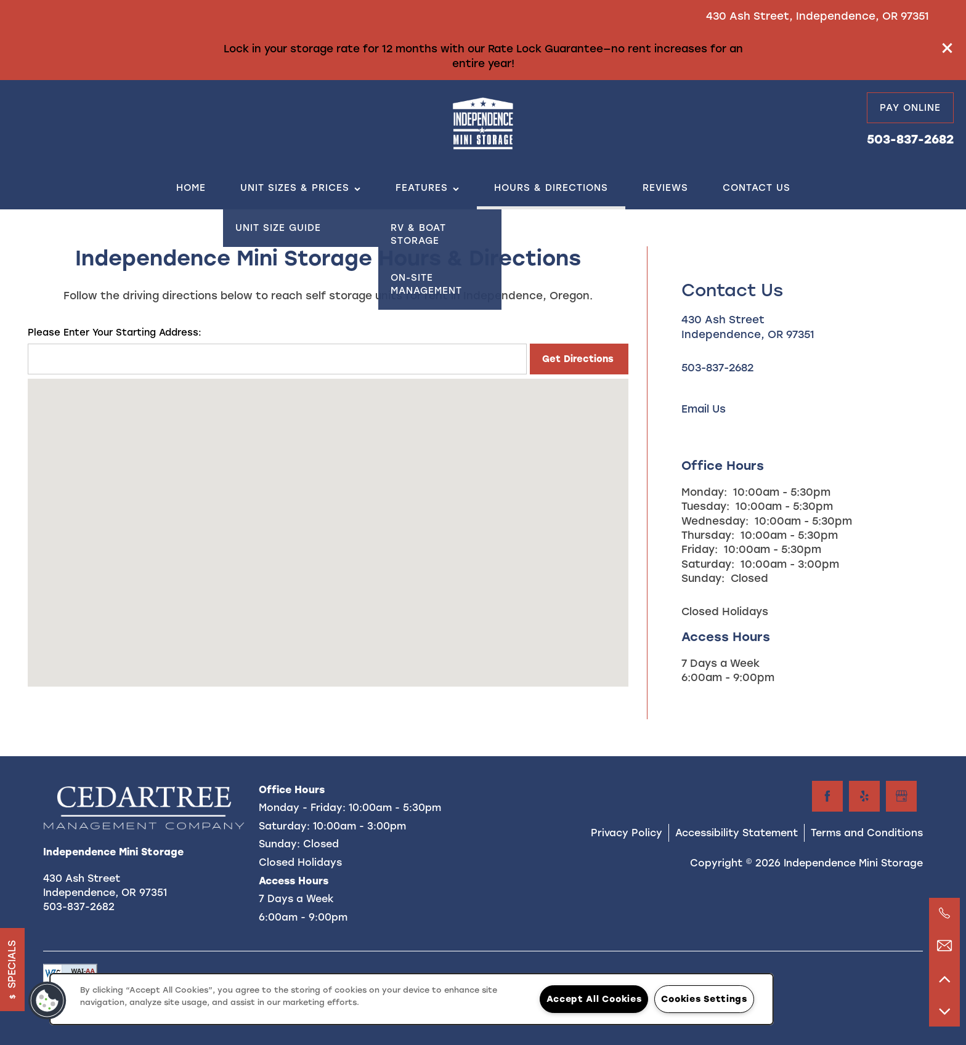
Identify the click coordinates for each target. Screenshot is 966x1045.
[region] (411, 999)
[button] (947, 48)
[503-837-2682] (944, 913)
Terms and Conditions (867, 833)
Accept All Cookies (593, 998)
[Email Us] (944, 945)
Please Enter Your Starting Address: (114, 332)
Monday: (704, 492)
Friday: (699, 549)
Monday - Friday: (302, 807)
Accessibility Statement (736, 833)
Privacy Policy (626, 833)
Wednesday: (715, 521)
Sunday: (702, 578)
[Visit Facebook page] (827, 796)
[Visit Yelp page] (864, 796)
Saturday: (707, 564)
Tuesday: (705, 506)
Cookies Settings (704, 998)
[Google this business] (901, 796)
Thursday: (707, 535)
